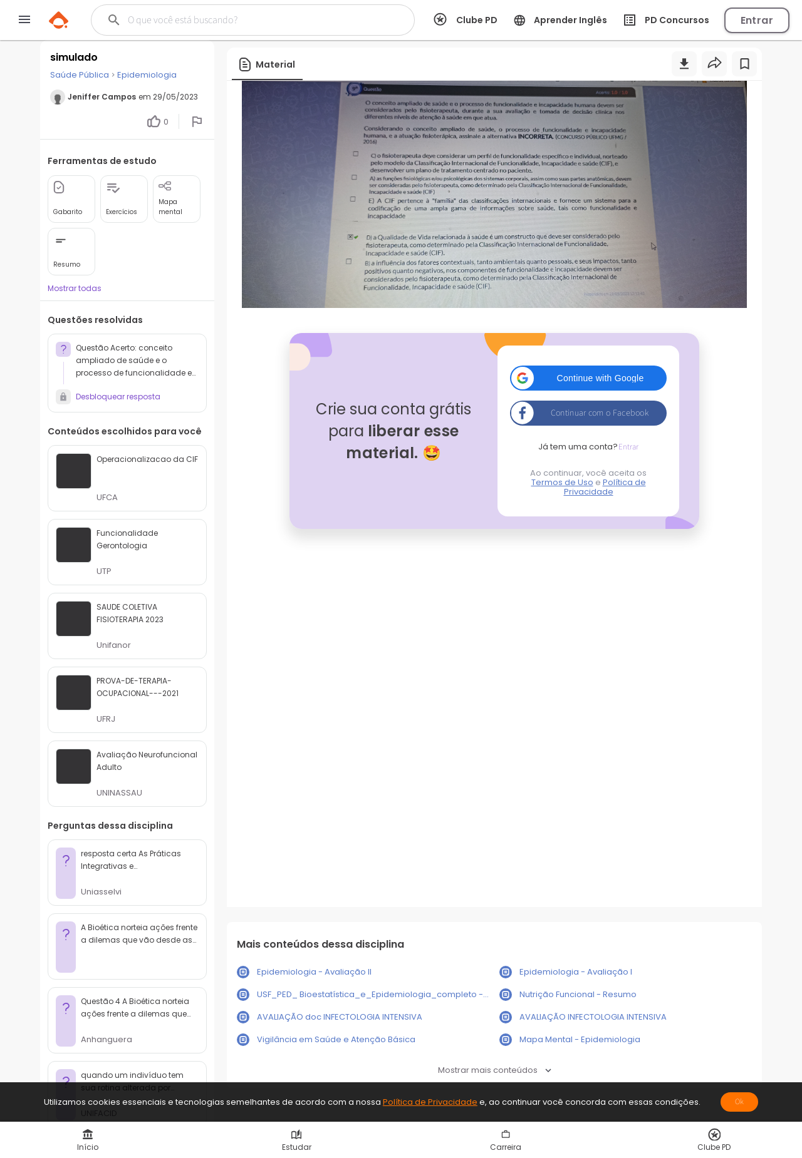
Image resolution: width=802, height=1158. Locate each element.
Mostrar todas (75, 288)
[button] (588, 378)
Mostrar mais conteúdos (494, 1070)
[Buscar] (241, 20)
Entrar (757, 20)
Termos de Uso (562, 482)
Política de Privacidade (605, 487)
